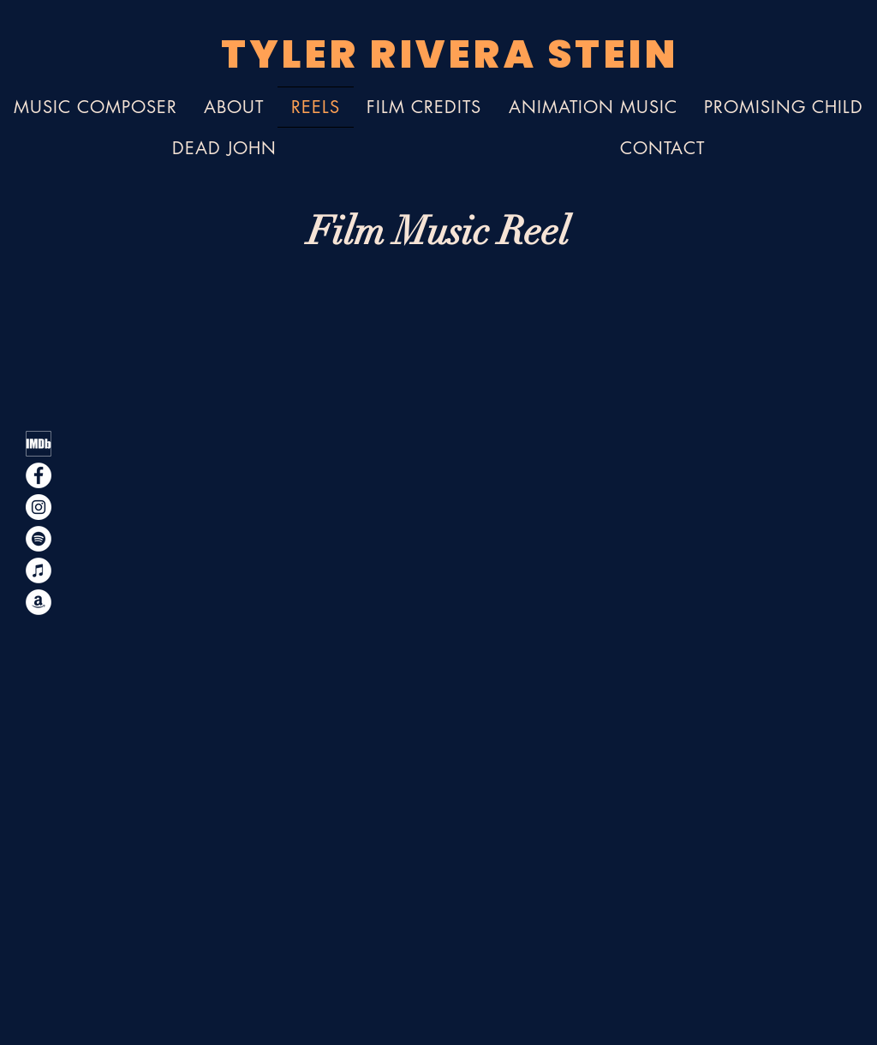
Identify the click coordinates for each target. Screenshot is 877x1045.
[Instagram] (38, 507)
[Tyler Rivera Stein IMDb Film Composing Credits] (38, 444)
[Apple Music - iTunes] (38, 570)
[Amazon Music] (38, 602)
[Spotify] (38, 539)
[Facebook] (38, 475)
